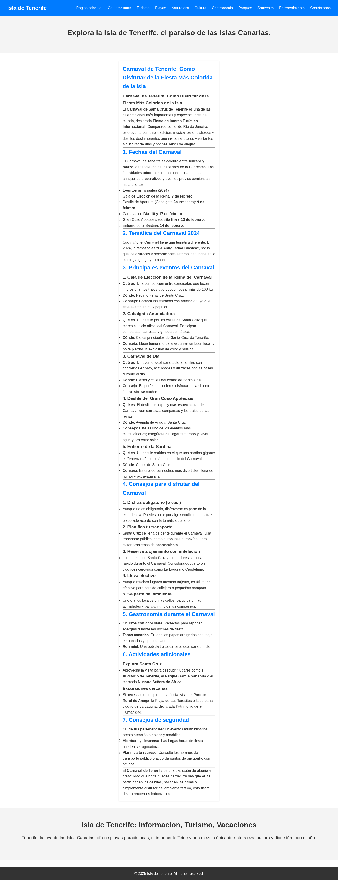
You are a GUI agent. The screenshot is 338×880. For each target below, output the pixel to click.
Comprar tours (119, 8)
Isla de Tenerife (159, 873)
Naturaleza (180, 8)
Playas (160, 8)
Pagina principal (89, 8)
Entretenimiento (292, 8)
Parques (245, 8)
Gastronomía (222, 8)
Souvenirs (265, 8)
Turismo (143, 8)
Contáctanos (320, 8)
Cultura (200, 8)
